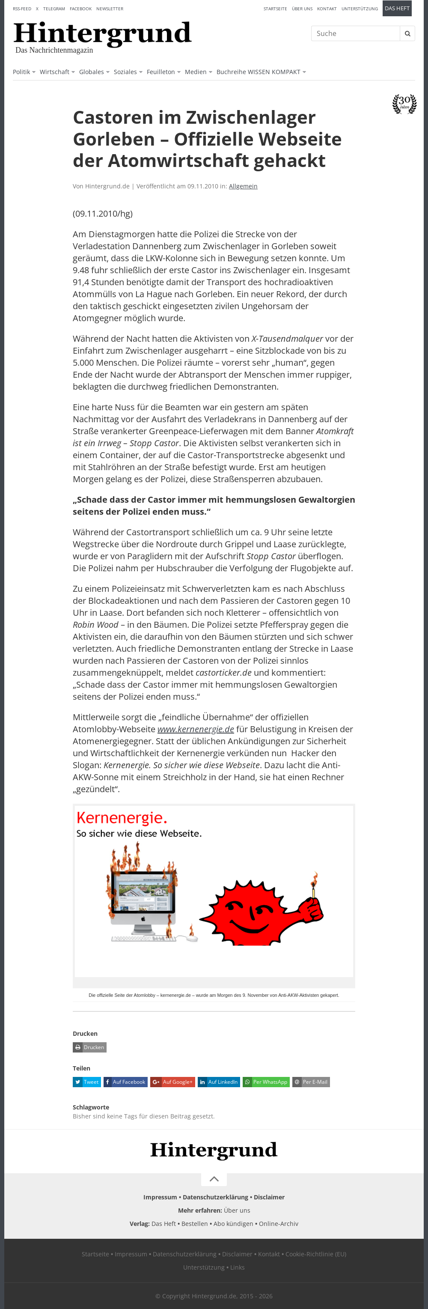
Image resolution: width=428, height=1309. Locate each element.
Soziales (125, 72)
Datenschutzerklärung (215, 1197)
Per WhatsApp (265, 1082)
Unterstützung (360, 9)
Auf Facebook (124, 1082)
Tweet (85, 1082)
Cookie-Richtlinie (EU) (315, 1254)
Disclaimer (269, 1197)
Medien (196, 72)
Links (237, 1267)
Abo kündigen (233, 1224)
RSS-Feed (22, 9)
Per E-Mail (309, 1082)
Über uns (302, 9)
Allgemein (243, 186)
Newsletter (109, 9)
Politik (21, 72)
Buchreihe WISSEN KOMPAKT (258, 72)
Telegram (54, 9)
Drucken (88, 1047)
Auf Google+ (171, 1082)
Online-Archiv (278, 1224)
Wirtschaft (54, 72)
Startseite (275, 9)
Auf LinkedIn (218, 1082)
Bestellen (194, 1224)
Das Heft (397, 8)
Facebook (81, 9)
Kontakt (327, 9)
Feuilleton (161, 72)
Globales (91, 72)
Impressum (160, 1197)
